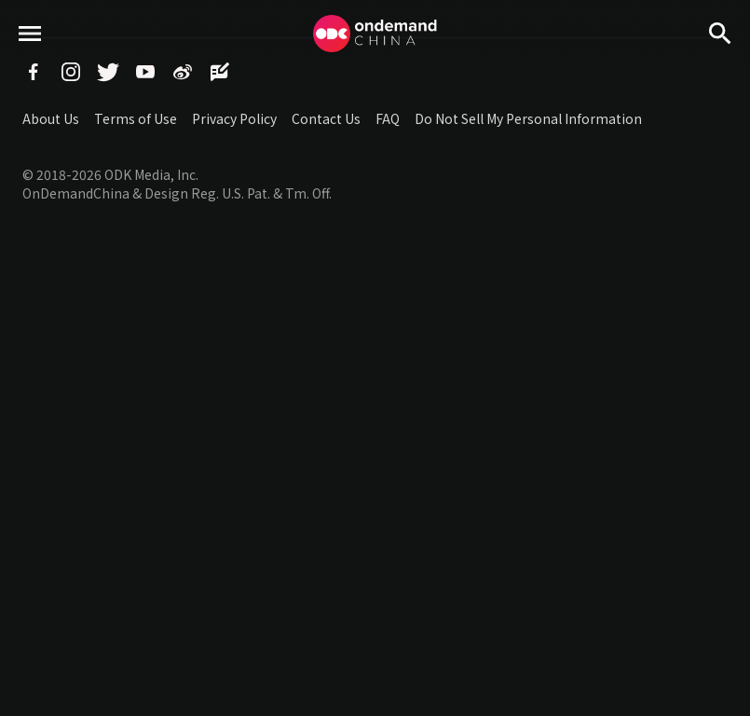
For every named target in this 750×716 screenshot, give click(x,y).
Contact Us (326, 118)
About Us (50, 118)
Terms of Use (135, 118)
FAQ (387, 118)
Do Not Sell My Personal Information (528, 118)
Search (720, 65)
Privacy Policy (234, 118)
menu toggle (30, 65)
